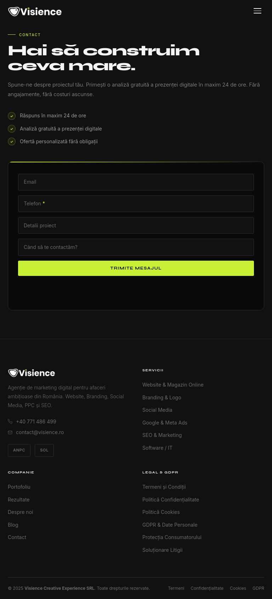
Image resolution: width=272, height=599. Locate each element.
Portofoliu (19, 487)
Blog (13, 525)
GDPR (258, 588)
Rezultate (18, 500)
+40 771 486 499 (32, 421)
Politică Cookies (161, 512)
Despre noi (20, 512)
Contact (17, 537)
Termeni (176, 588)
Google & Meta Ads (164, 423)
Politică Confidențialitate (170, 500)
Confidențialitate (207, 588)
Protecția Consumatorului (172, 537)
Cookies (238, 588)
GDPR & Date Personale (170, 525)
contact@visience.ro (36, 432)
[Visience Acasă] (35, 11)
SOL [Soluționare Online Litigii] (44, 450)
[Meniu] (257, 10)
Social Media (157, 410)
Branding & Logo (161, 397)
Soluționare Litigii (162, 550)
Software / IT (157, 448)
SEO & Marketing (162, 435)
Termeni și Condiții (164, 487)
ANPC (19, 450)
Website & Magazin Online (173, 385)
